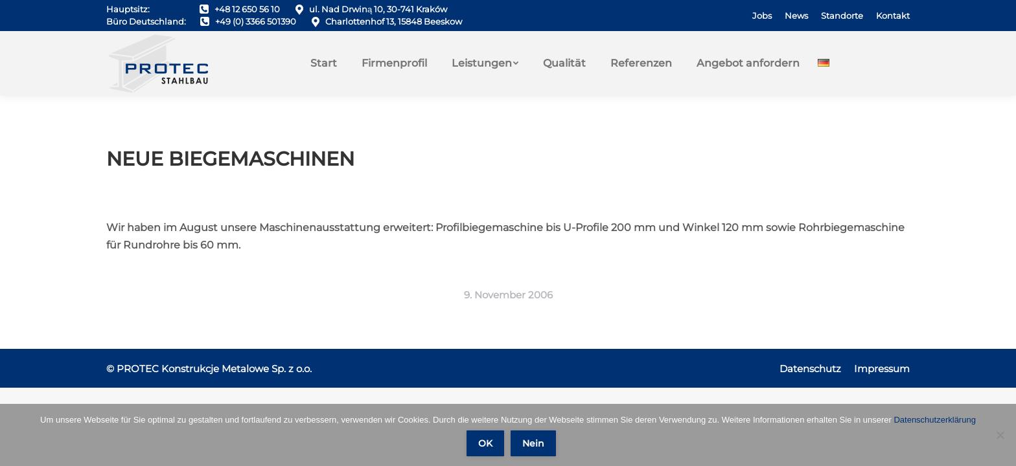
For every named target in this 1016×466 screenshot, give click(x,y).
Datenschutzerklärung (934, 420)
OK (485, 443)
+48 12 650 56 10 (247, 9)
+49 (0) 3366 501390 (255, 21)
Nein (533, 443)
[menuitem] (762, 16)
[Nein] (999, 434)
